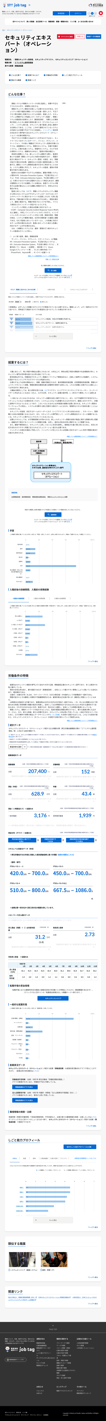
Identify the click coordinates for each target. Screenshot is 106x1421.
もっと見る (53, 336)
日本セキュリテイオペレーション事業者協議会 (54, 1297)
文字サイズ (92, 16)
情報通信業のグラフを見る (24, 1087)
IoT (27, 143)
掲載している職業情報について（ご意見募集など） (43, 256)
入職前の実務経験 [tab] (39, 598)
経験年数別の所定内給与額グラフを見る (79, 840)
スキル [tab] (14, 1158)
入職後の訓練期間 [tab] (60, 598)
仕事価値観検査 (41, 1345)
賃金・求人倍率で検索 (64, 1378)
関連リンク (32, 80)
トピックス (40, 1391)
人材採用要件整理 (82, 1343)
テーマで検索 (61, 1345)
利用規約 (45, 1415)
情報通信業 (19, 65)
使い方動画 (30, 21)
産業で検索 (60, 1365)
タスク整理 (80, 1345)
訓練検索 (53, 515)
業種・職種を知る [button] (62, 21)
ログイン (78, 13)
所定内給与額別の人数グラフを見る (21, 840)
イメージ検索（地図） (64, 1348)
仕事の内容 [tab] (51, 289)
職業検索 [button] (51, 21)
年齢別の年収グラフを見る (50, 840)
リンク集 (73, 21)
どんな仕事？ (16, 75)
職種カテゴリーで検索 (64, 1363)
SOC (28, 191)
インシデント (48, 130)
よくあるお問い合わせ (86, 21)
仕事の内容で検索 (62, 1353)
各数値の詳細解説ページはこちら (85, 1158)
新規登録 (61, 13)
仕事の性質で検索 (62, 1350)
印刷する (80, 36)
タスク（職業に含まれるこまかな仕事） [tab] (23, 289)
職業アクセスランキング (64, 1391)
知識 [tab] (24, 1158)
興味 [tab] (34, 1158)
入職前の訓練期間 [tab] (18, 598)
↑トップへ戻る (91, 348)
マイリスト (80, 1391)
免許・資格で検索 (62, 1360)
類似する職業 (16, 80)
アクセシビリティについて (12, 1415)
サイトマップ (24, 1415)
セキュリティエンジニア (53, 998)
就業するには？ (33, 75)
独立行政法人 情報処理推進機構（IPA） (22, 1297)
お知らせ (39, 1393)
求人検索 (53, 270)
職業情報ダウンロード (84, 1393)
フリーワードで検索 (63, 1343)
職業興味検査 (40, 1343)
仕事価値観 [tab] (44, 1158)
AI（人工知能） (55, 714)
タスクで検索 (61, 1375)
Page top (53, 1327)
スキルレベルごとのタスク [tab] (78, 289)
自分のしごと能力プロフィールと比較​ (79, 1147)
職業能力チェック (42, 1365)
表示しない (45, 302)
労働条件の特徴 (52, 75)
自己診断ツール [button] (41, 21)
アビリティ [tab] (63, 1158)
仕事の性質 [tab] (54, 1158)
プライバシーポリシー (36, 1415)
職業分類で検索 (62, 1368)
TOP (3, 30)
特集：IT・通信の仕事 (52, 259)
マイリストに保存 (67, 37)
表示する (36, 302)
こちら (69, 275)
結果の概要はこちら (65, 854)
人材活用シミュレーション (85, 1348)
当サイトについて (19, 21)
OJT (46, 390)
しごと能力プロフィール (73, 75)
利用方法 (18, 1412)
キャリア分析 (40, 1363)
